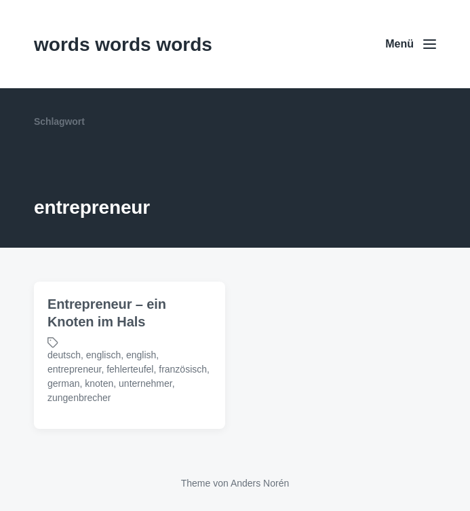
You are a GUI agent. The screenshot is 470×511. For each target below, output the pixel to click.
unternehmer (145, 383)
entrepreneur (74, 369)
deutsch (64, 354)
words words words (123, 44)
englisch (103, 354)
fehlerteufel (129, 369)
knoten (99, 383)
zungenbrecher (79, 397)
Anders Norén (260, 483)
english (141, 354)
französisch (183, 369)
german (63, 383)
